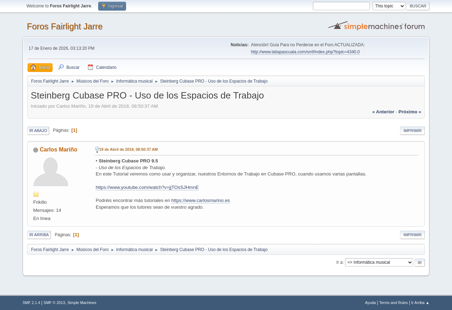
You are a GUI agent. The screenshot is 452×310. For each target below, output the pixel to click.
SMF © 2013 (54, 302)
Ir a (340, 262)
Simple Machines (81, 302)
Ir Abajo (38, 131)
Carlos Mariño (58, 150)
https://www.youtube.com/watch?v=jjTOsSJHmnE (147, 187)
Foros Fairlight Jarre (65, 26)
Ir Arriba (39, 235)
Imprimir (412, 131)
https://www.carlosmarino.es (200, 200)
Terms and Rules (393, 302)
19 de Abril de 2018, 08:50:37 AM (128, 149)
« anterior (383, 111)
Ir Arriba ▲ (420, 302)
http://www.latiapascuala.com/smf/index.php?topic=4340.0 (305, 51)
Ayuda (370, 302)
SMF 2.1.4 (31, 302)
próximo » (410, 111)
